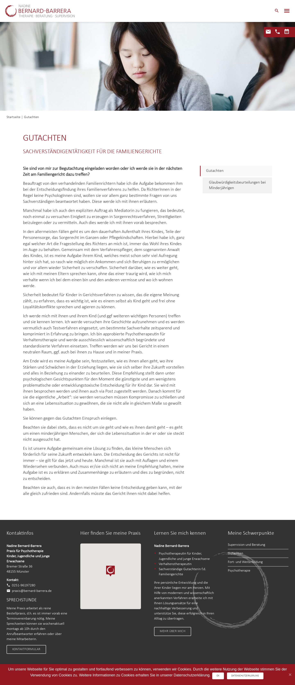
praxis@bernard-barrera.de (32, 591)
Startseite (13, 117)
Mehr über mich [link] (172, 631)
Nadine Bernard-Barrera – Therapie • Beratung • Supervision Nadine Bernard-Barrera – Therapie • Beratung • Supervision (45, 11)
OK (217, 675)
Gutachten (215, 171)
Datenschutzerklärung (245, 675)
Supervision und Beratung (246, 545)
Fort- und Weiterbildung (245, 562)
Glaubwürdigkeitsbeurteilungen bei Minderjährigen (237, 185)
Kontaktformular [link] (26, 649)
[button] (276, 11)
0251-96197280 (23, 585)
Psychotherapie (239, 571)
